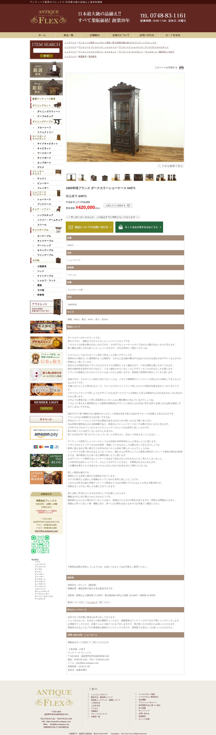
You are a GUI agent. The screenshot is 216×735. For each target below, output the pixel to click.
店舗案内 (95, 35)
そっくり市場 (144, 719)
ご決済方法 (95, 703)
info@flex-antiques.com (46, 531)
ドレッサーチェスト (38, 172)
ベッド (40, 271)
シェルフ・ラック (46, 281)
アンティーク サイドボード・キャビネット (98, 52)
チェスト (42, 179)
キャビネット (44, 148)
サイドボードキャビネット (39, 137)
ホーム (43, 35)
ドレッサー (43, 188)
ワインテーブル (45, 255)
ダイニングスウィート (48, 112)
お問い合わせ (147, 35)
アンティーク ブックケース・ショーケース (98, 47)
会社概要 (142, 700)
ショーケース (44, 199)
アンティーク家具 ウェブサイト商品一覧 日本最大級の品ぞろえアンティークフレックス (118, 42)
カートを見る (173, 35)
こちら (92, 602)
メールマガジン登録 (147, 694)
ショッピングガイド (99, 695)
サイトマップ (144, 711)
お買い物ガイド (121, 35)
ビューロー (43, 183)
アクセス (94, 708)
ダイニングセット (41, 105)
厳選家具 (82, 56)
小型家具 (42, 266)
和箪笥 (40, 295)
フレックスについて (99, 714)
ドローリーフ (44, 128)
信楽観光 (142, 716)
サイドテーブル (40, 230)
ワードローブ (44, 153)
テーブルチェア (45, 116)
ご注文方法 (95, 706)
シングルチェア (45, 215)
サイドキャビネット (47, 144)
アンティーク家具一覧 (69, 35)
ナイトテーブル (45, 276)
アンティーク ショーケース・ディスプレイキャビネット (144, 47)
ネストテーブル (45, 250)
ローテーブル (44, 236)
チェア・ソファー (41, 209)
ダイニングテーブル (42, 121)
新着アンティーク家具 (43, 99)
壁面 (39, 285)
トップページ (70, 42)
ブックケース (44, 204)
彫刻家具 (92, 56)
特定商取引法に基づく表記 (149, 705)
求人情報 (142, 708)
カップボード (44, 163)
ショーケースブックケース (39, 193)
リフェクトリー (45, 132)
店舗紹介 (94, 711)
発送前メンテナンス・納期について (105, 700)
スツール (42, 225)
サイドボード (44, 158)
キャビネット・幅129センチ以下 (159, 52)
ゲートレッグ (44, 246)
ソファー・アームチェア (50, 220)
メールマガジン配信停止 (148, 697)
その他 (35, 260)
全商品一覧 (95, 717)
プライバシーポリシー (148, 702)
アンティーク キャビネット (131, 52)
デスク (40, 167)
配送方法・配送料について (102, 697)
